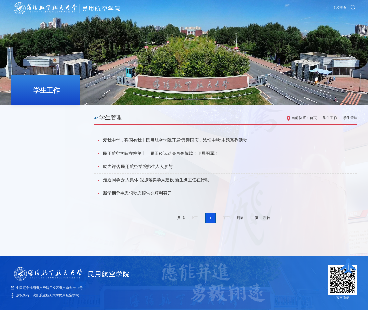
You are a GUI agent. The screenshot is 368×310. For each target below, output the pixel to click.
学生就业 (29, 155)
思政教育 (29, 112)
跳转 (266, 218)
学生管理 (29, 126)
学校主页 (339, 8)
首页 (313, 118)
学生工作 (330, 118)
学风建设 (29, 141)
